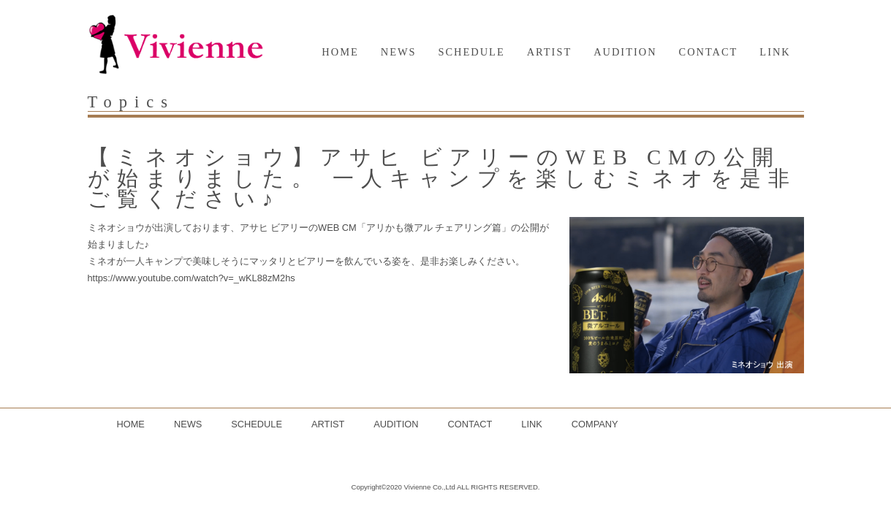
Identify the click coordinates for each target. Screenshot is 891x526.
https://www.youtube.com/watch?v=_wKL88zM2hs (191, 277)
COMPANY (595, 424)
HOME (340, 52)
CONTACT (708, 52)
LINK (774, 52)
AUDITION (625, 52)
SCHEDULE (472, 52)
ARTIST (549, 52)
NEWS (399, 52)
